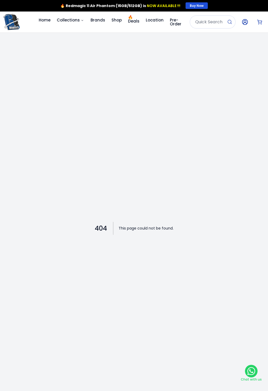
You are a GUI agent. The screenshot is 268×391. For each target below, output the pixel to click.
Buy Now (197, 5)
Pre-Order (175, 22)
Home (45, 20)
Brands (98, 20)
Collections (70, 20)
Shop (116, 20)
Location (155, 20)
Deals (133, 19)
